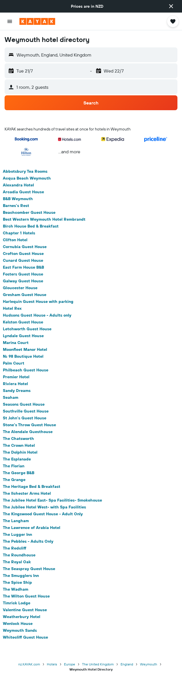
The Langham (16, 520)
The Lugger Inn (17, 534)
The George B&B (18, 472)
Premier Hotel (16, 376)
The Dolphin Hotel (20, 452)
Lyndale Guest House (23, 335)
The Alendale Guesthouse (28, 431)
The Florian (13, 465)
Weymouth (148, 664)
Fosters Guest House (23, 274)
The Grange (14, 479)
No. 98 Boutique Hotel (23, 356)
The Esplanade (17, 459)
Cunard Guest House (23, 260)
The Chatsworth (18, 438)
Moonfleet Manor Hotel (25, 349)
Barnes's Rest (16, 205)
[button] (171, 6)
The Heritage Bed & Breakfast (31, 486)
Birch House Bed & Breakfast (31, 226)
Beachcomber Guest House (29, 212)
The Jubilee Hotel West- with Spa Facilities (44, 507)
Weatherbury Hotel (21, 616)
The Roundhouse (19, 555)
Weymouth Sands (20, 630)
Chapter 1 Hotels (19, 233)
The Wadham (15, 589)
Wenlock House (18, 623)
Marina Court (16, 342)
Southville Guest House (26, 411)
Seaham (10, 397)
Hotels (52, 664)
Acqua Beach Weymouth (27, 178)
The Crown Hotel (19, 445)
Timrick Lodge (16, 602)
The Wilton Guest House (26, 596)
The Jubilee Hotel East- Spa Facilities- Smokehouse (52, 500)
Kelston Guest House (23, 322)
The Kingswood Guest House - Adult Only (43, 513)
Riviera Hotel (15, 383)
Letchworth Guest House (27, 328)
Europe (69, 664)
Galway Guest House (23, 280)
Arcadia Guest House (23, 191)
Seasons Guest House (24, 404)
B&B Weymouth (18, 198)
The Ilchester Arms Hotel (27, 493)
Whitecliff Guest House (25, 637)
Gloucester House (20, 287)
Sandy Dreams (17, 390)
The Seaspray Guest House (29, 568)
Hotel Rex (12, 308)
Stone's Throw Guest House (29, 424)
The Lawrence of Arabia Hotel (31, 527)
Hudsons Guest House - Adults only (37, 315)
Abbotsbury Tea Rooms (25, 171)
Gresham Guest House (24, 294)
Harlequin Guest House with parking (38, 301)
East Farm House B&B (23, 267)
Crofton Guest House (23, 253)
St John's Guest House (24, 418)
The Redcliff (14, 548)
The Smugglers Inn (21, 575)
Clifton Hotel (15, 239)
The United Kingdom (98, 664)
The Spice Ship (17, 582)
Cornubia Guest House (25, 246)
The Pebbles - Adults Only (28, 541)
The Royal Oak (17, 561)
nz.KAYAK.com (29, 664)
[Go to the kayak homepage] (37, 21)
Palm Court (13, 363)
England (127, 664)
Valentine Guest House (25, 609)
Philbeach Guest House (25, 370)
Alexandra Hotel (18, 185)
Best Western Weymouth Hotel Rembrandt (44, 219)
